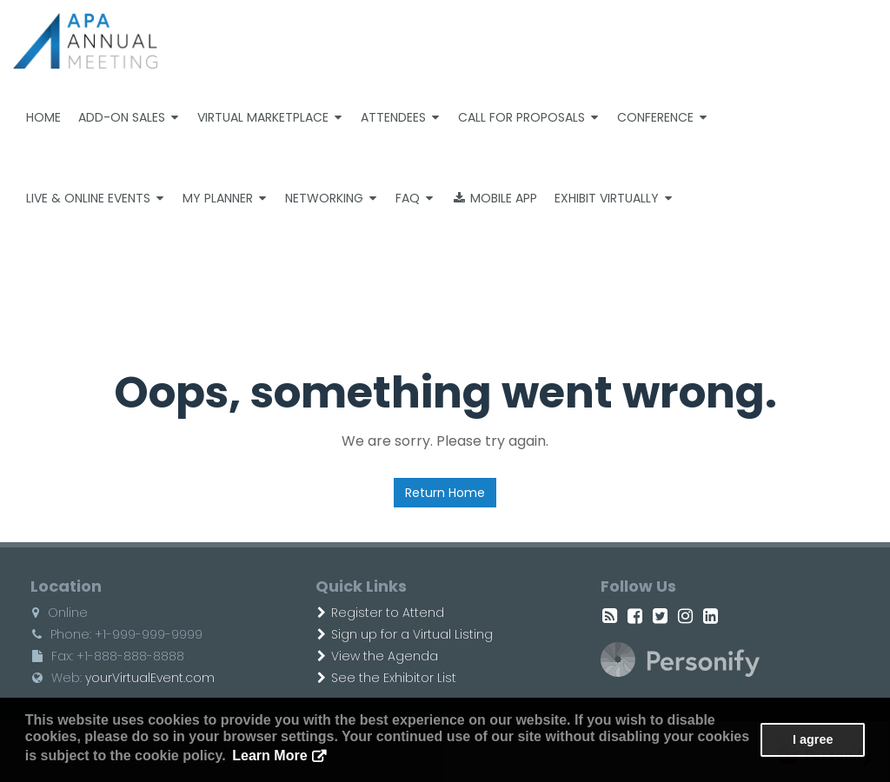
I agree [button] (813, 739)
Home (43, 117)
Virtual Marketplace (269, 117)
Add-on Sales (128, 117)
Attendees (400, 117)
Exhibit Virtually (613, 198)
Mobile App (495, 198)
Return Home (445, 492)
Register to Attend (380, 612)
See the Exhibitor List (386, 677)
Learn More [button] (269, 755)
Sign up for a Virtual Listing (405, 634)
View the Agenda (377, 656)
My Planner (224, 198)
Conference (662, 117)
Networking (330, 198)
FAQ (414, 198)
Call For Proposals (528, 117)
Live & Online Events (94, 198)
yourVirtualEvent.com (150, 677)
